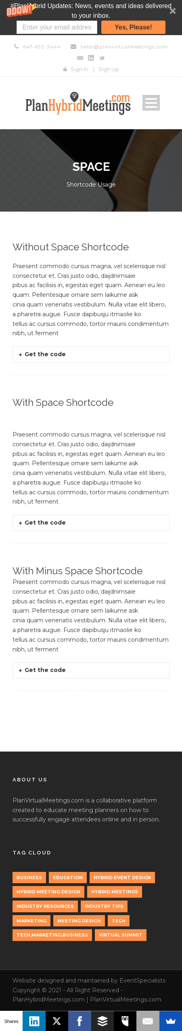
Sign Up (108, 69)
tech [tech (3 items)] (119, 921)
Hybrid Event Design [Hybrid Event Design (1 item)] (122, 877)
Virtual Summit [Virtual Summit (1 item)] (120, 935)
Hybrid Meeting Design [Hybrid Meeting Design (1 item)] (48, 892)
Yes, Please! (133, 27)
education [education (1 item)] (68, 877)
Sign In (79, 69)
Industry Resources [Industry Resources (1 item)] (45, 906)
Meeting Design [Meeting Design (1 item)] (79, 921)
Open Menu (151, 103)
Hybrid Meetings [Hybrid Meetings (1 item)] (114, 892)
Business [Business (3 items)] (29, 877)
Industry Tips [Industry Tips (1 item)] (104, 906)
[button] (91, 17)
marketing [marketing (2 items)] (31, 921)
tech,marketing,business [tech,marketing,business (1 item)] (52, 935)
